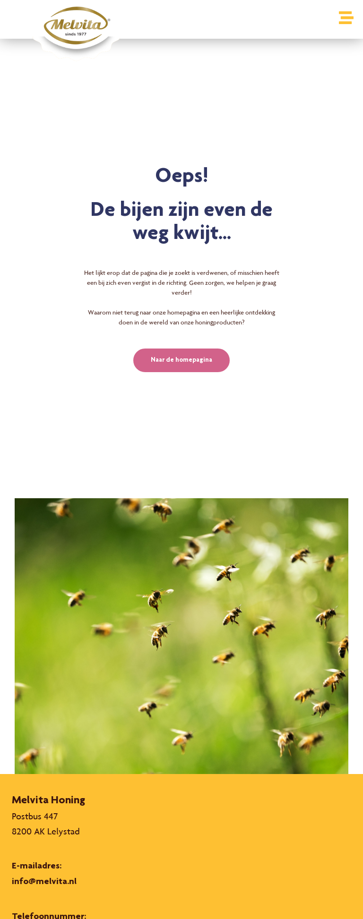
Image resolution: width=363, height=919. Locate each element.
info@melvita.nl (44, 882)
